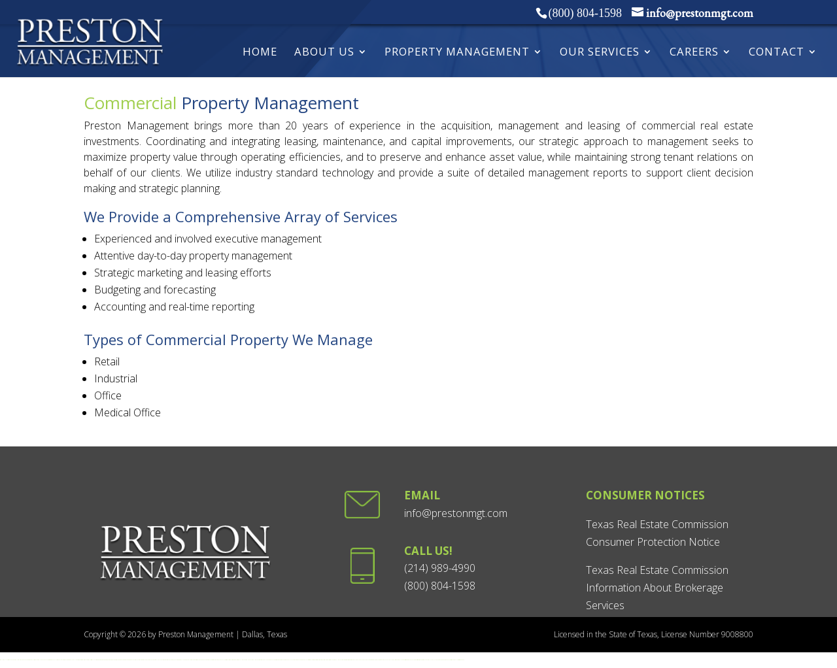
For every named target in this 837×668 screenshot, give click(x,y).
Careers (694, 53)
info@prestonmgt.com (455, 513)
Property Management (457, 53)
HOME (260, 53)
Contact (776, 53)
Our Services (600, 53)
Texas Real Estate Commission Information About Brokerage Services (657, 587)
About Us (324, 53)
